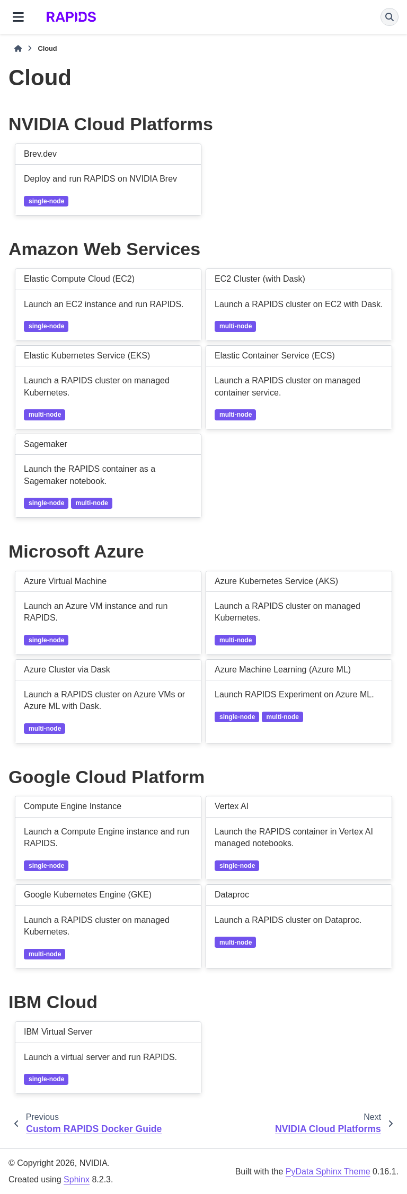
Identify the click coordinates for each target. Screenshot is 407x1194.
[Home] (18, 48)
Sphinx (77, 1179)
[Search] (390, 17)
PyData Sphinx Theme (328, 1171)
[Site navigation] (18, 17)
